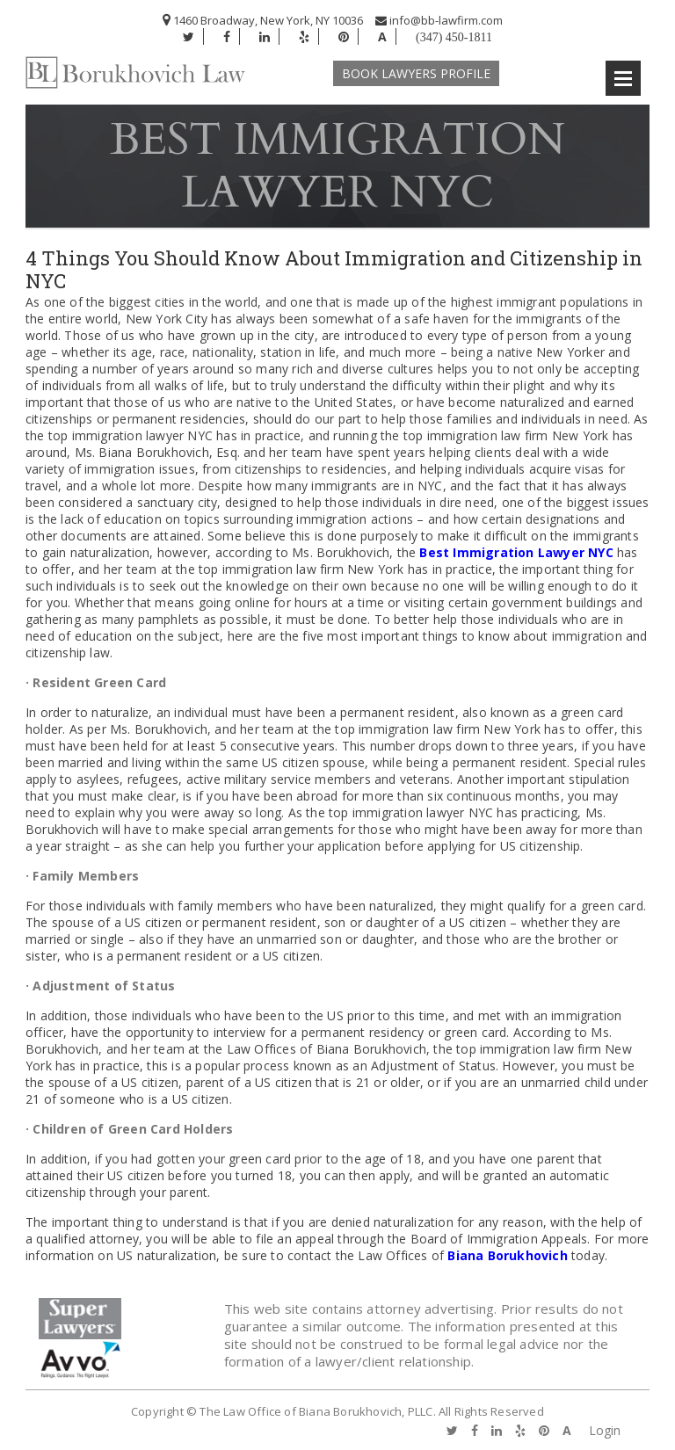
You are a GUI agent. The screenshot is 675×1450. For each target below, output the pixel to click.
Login (605, 1430)
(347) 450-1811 (454, 37)
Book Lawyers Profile (416, 73)
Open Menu (623, 78)
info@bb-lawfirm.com (439, 20)
